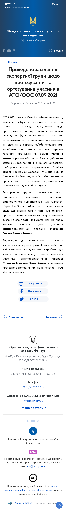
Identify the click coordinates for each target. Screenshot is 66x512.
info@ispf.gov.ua (33, 401)
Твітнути (33, 299)
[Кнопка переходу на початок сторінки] (59, 505)
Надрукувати (35, 283)
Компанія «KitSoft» (24, 503)
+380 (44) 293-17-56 (33, 387)
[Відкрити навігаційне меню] (61, 4)
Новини (12, 62)
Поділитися (34, 291)
